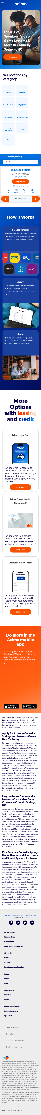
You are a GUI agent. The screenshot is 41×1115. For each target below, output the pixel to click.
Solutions (7, 995)
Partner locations (11, 1011)
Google (30, 707)
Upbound (8, 1016)
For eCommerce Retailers (14, 967)
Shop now (13, 57)
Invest (6, 979)
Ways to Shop (9, 937)
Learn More (20, 487)
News (6, 958)
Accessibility (9, 990)
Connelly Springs (30, 916)
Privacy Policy (10, 1034)
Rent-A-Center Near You (13, 946)
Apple (12, 707)
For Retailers (9, 941)
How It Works (9, 932)
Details (16, 191)
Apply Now (20, 181)
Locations (8, 916)
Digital (6, 999)
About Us (7, 953)
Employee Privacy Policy (14, 1047)
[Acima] (21, 5)
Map (8, 191)
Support (7, 962)
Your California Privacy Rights (16, 1040)
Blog (6, 983)
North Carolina (18, 916)
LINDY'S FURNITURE (20, 170)
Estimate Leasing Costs (20, 186)
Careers (7, 974)
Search (32, 191)
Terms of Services (12, 1027)
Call (24, 191)
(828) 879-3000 (20, 177)
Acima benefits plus (12, 1006)
